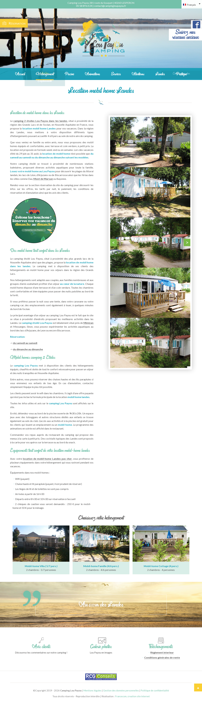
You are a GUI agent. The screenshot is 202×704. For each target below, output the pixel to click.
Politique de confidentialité (155, 690)
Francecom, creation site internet (132, 696)
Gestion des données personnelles (121, 690)
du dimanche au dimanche (28, 349)
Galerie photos (101, 646)
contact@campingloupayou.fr (110, 5)
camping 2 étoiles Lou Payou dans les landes (40, 120)
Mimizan (88, 322)
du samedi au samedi (25, 342)
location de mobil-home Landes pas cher (47, 458)
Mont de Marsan (43, 178)
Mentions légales (92, 690)
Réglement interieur (162, 652)
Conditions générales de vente (162, 657)
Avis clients (41, 646)
